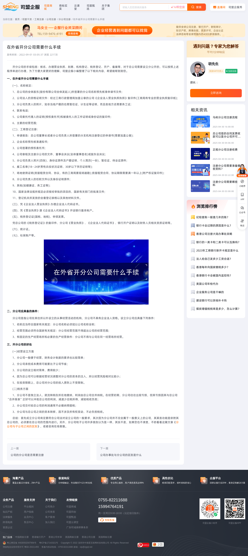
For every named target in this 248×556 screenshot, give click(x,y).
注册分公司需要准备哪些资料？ (226, 167)
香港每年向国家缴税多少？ (212, 267)
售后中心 (29, 522)
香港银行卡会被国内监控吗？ (214, 275)
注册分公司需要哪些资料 (226, 183)
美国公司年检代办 (207, 283)
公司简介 (50, 506)
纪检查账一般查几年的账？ (212, 217)
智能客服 (107, 520)
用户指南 (29, 511)
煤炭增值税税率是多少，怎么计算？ (218, 308)
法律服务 (7, 517)
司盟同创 (71, 511)
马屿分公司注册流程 (225, 117)
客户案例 (50, 517)
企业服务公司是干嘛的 (210, 292)
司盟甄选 (71, 517)
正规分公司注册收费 (225, 149)
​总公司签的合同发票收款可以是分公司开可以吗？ (226, 135)
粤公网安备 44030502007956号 (21, 543)
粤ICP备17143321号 (48, 543)
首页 (17, 19)
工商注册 (39, 19)
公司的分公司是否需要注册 (27, 454)
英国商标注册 (105, 537)
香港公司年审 (55, 537)
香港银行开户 (38, 537)
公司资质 (50, 511)
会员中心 (29, 517)
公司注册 (51, 19)
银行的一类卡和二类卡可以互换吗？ (218, 242)
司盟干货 (27, 19)
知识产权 (7, 511)
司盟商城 (71, 506)
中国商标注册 (22, 537)
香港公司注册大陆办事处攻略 (214, 233)
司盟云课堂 (72, 522)
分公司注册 (65, 19)
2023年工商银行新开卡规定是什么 (217, 250)
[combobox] (144, 7)
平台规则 (29, 506)
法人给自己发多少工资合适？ (214, 258)
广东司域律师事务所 (77, 527)
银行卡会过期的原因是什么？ (214, 225)
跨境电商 (7, 522)
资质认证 (7, 527)
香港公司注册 (88, 537)
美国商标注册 (72, 537)
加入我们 (50, 522)
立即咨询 (216, 92)
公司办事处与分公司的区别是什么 (121, 454)
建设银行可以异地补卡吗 (211, 300)
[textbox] (144, 7)
